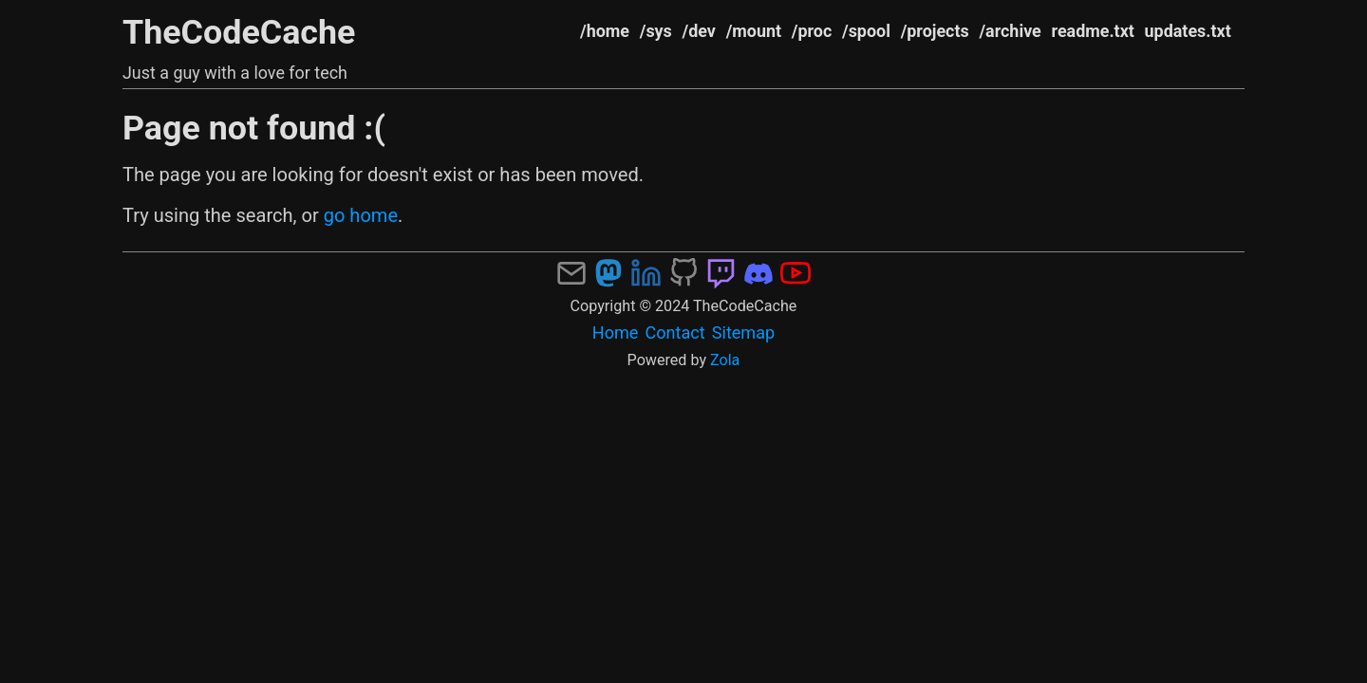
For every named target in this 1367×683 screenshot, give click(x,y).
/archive (1009, 31)
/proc (812, 31)
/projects (935, 31)
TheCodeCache (239, 32)
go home (361, 215)
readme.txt (1093, 31)
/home (604, 31)
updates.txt (1188, 31)
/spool (866, 31)
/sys (656, 31)
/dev (699, 31)
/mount (753, 31)
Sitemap (743, 332)
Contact (675, 332)
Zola (725, 360)
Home (615, 332)
